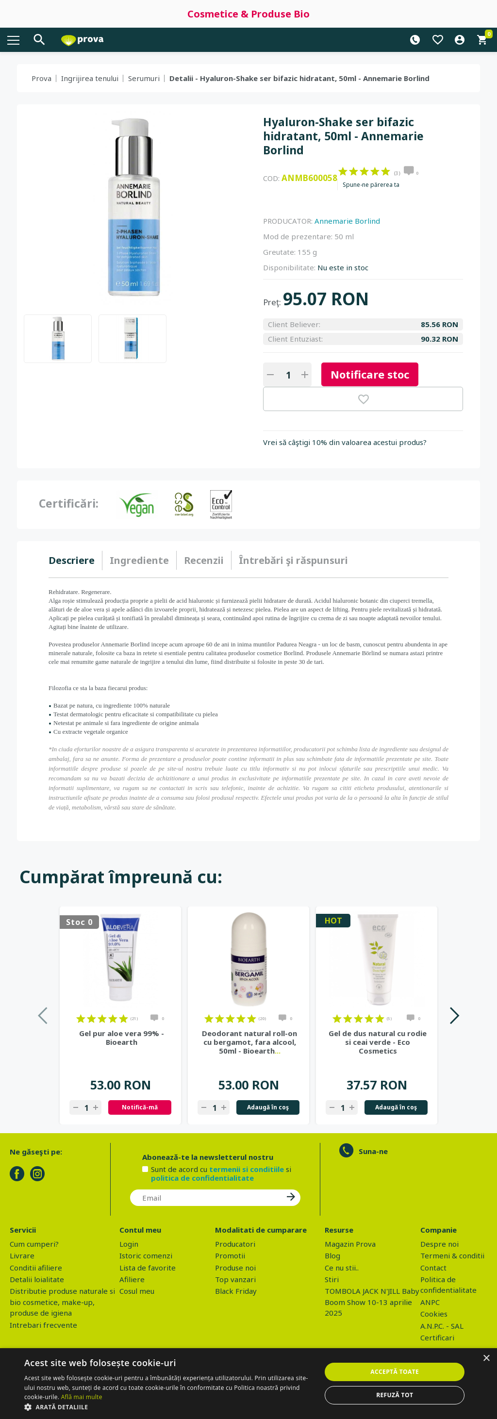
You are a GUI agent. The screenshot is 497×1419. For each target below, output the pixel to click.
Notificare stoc (370, 374)
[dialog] (248, 1383)
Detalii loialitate (37, 1279)
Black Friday (236, 1291)
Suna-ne (373, 1151)
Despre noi (439, 1244)
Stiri (332, 1279)
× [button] (486, 1358)
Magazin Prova (350, 1244)
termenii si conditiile (246, 1169)
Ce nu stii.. (342, 1267)
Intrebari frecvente (43, 1325)
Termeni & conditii (452, 1255)
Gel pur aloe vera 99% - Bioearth (121, 1037)
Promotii (230, 1255)
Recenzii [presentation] (204, 560)
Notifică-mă (140, 1107)
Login (128, 1244)
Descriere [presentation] (72, 560)
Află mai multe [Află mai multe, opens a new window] (81, 1397)
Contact (433, 1267)
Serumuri (144, 78)
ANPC (430, 1302)
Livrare (22, 1255)
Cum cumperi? (34, 1244)
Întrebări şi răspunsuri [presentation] (293, 560)
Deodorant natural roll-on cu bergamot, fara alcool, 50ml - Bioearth (249, 1042)
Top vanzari (235, 1279)
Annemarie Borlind (347, 221)
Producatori (235, 1244)
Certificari (437, 1337)
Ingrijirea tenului (89, 78)
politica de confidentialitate (202, 1178)
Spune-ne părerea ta (371, 185)
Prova (41, 78)
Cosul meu (136, 1291)
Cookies (433, 1314)
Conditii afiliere (36, 1267)
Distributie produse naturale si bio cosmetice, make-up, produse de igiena (62, 1302)
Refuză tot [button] (394, 1395)
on (342, 171)
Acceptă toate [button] (394, 1372)
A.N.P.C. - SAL (442, 1326)
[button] (168, 1407)
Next (454, 1015)
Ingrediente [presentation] (139, 560)
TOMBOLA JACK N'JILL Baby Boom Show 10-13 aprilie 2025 (372, 1302)
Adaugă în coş (268, 1107)
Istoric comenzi (145, 1255)
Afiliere (132, 1279)
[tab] (75, 560)
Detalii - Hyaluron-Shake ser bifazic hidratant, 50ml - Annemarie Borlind (299, 78)
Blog (332, 1255)
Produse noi (235, 1267)
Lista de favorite (147, 1267)
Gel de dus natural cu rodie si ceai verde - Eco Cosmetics (378, 1042)
